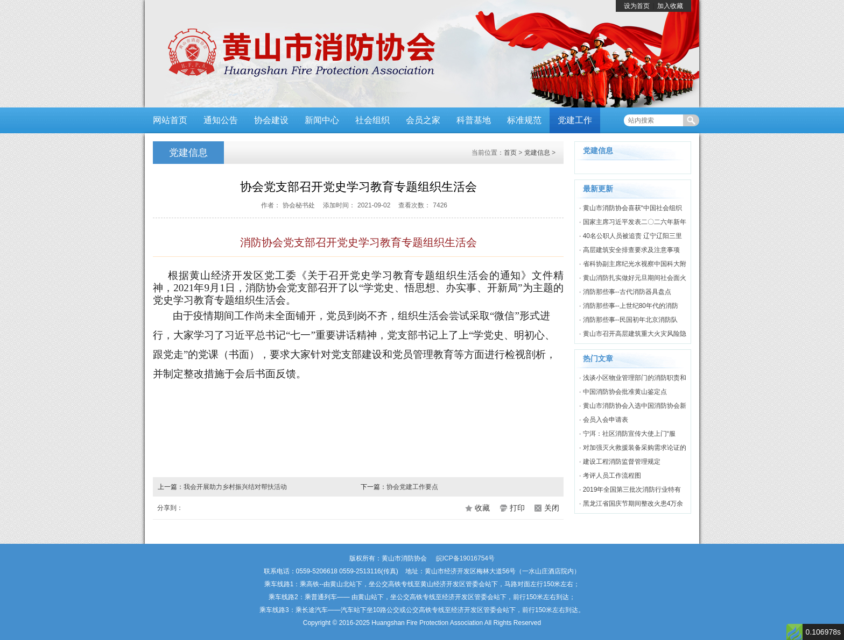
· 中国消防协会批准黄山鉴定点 (623, 391)
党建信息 (537, 152)
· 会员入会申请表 (603, 419)
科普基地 (473, 120)
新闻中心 (322, 120)
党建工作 (575, 120)
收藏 (482, 508)
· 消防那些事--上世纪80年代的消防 (628, 306)
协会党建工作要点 (412, 487)
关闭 (551, 508)
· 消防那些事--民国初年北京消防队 (628, 319)
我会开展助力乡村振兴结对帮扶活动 (235, 487)
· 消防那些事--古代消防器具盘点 (625, 292)
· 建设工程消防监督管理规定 (619, 461)
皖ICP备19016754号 (465, 558)
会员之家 (423, 120)
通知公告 (220, 120)
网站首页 (170, 120)
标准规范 (524, 120)
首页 (510, 152)
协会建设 (271, 120)
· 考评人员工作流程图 (610, 475)
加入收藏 (670, 6)
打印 (517, 508)
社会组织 (372, 120)
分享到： (170, 508)
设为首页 (637, 6)
